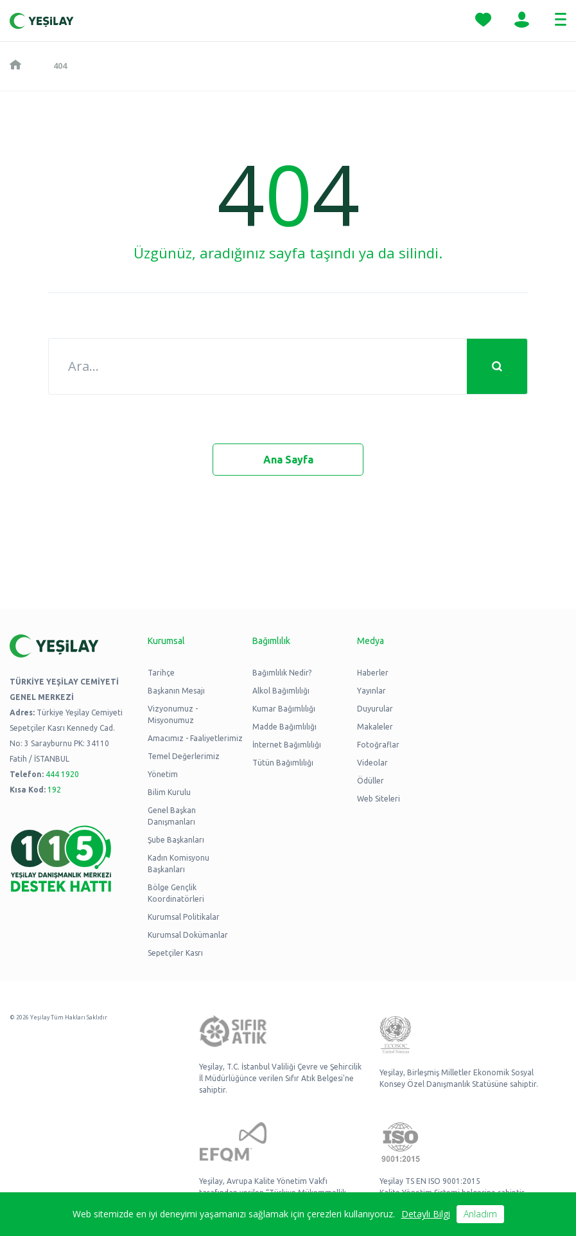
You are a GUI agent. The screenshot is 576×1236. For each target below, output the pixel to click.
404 (60, 65)
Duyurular (375, 708)
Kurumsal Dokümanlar (188, 935)
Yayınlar (371, 690)
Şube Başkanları (176, 840)
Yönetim (163, 774)
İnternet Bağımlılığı (286, 744)
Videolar (372, 762)
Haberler (372, 672)
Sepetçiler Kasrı (175, 953)
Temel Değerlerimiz (184, 756)
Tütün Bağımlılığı (282, 762)
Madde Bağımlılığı (284, 726)
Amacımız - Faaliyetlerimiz (195, 738)
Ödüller (370, 780)
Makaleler (375, 726)
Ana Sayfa (288, 459)
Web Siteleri (378, 798)
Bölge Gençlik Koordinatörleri (176, 893)
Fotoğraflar (378, 744)
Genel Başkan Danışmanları (172, 816)
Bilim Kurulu (169, 792)
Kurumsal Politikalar (184, 917)
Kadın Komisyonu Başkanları (178, 863)
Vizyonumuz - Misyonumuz (173, 714)
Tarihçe (161, 672)
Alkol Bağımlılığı (281, 690)
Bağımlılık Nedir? (281, 672)
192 (54, 789)
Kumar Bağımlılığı (283, 708)
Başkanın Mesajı (176, 690)
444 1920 (62, 774)
